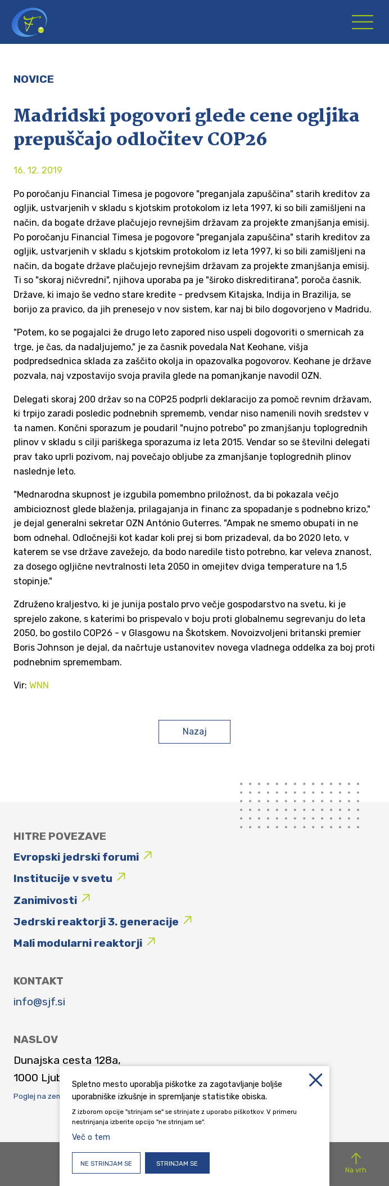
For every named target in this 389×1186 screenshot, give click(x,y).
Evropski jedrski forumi (76, 857)
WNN (39, 685)
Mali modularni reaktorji (77, 943)
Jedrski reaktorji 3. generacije (96, 921)
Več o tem (91, 1137)
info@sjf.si (39, 1001)
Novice (33, 79)
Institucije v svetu (62, 878)
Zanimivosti (45, 900)
